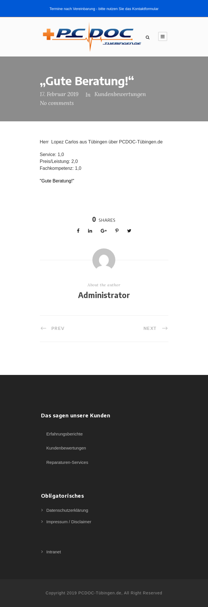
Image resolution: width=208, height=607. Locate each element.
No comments (57, 103)
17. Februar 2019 (59, 94)
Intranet (53, 551)
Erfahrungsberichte (64, 433)
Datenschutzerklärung (67, 510)
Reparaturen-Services (67, 462)
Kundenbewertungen (120, 94)
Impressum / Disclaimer (69, 521)
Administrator (104, 295)
